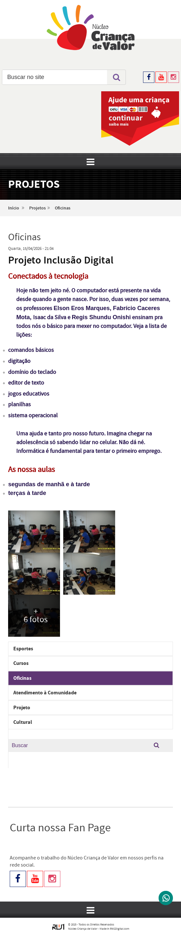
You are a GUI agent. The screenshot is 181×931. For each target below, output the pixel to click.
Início (13, 208)
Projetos (37, 208)
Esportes (23, 648)
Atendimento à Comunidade (45, 692)
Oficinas (62, 208)
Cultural (22, 722)
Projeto (21, 707)
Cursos (21, 663)
